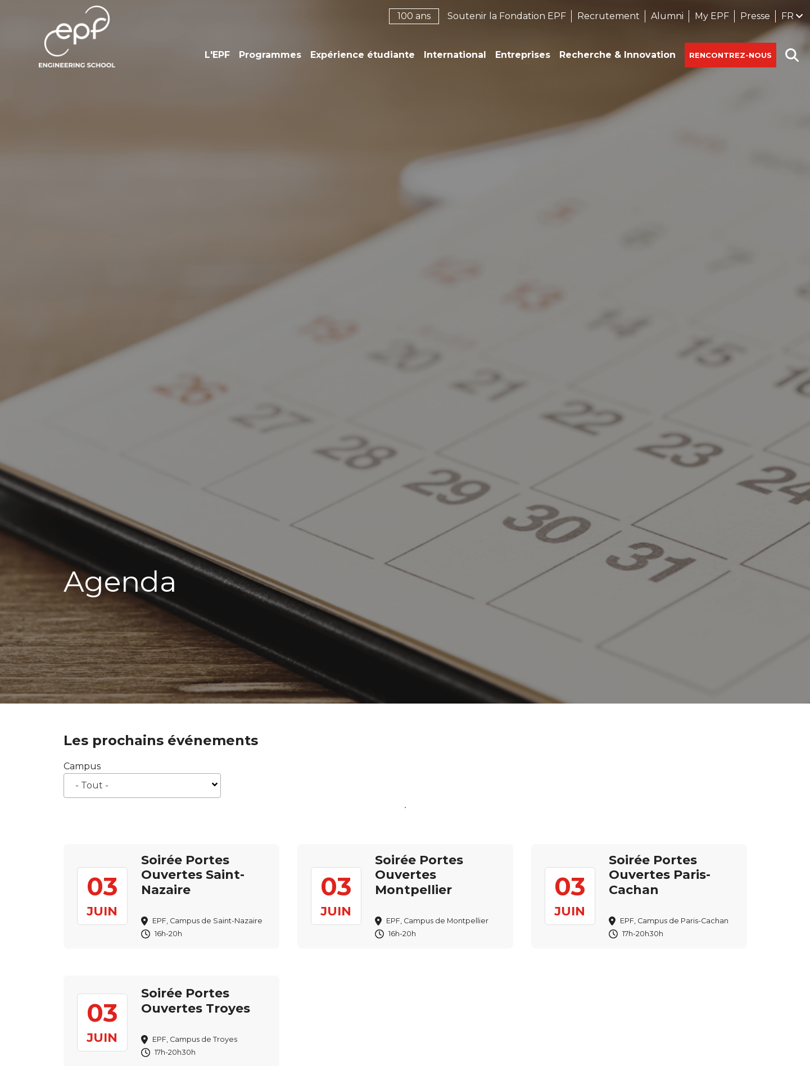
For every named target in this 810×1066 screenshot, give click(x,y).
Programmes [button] (270, 54)
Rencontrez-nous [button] (730, 55)
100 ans (414, 16)
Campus (82, 766)
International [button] (455, 54)
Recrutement (608, 16)
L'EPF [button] (217, 54)
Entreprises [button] (522, 54)
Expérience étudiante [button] (362, 54)
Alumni (667, 16)
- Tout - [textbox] (91, 785)
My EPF (712, 16)
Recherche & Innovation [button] (617, 54)
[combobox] (142, 785)
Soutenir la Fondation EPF (506, 16)
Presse (755, 16)
